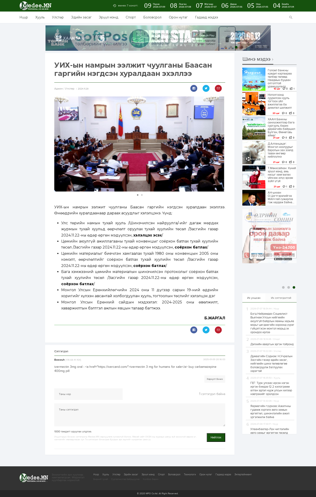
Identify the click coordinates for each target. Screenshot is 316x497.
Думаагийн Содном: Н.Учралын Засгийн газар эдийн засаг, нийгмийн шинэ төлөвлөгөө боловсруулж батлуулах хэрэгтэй (271, 363)
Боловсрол (152, 17)
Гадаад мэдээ (206, 17)
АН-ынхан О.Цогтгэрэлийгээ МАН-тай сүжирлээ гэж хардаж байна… (281, 197)
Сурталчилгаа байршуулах (125, 479)
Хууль (40, 17)
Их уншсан (254, 297)
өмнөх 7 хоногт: (128, 5)
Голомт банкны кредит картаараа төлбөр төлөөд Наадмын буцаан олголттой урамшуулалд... (280, 78)
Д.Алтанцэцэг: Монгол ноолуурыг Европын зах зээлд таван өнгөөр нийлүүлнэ (280, 150)
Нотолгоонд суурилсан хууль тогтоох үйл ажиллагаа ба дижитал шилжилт (280, 101)
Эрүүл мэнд (108, 17)
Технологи (190, 474)
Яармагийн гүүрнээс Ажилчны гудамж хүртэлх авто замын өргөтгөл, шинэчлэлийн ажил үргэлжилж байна (270, 411)
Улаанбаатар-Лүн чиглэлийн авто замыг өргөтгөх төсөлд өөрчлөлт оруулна (269, 432)
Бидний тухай (100, 479)
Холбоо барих (150, 479)
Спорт (131, 17)
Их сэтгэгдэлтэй (281, 297)
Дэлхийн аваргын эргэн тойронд (272, 344)
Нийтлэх (216, 437)
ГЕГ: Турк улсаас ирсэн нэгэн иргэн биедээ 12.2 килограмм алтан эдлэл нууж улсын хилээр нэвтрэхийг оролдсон (271, 388)
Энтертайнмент (243, 474)
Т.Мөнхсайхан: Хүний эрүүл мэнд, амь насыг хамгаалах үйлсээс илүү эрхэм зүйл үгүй (282, 175)
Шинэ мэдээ (256, 59)
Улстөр (58, 17)
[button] (221, 144)
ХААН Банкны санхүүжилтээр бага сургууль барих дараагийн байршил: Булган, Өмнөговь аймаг (282, 127)
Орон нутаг (178, 17)
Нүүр (23, 17)
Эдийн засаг (81, 17)
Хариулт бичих (215, 379)
